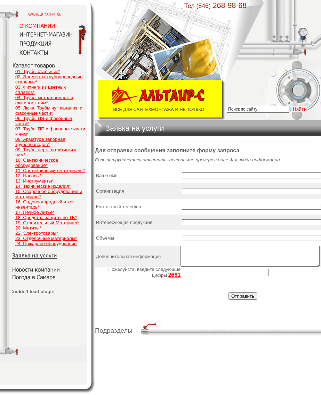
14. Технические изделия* (43, 186)
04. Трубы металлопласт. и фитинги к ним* (44, 100)
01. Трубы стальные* (37, 71)
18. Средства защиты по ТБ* (46, 217)
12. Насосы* (28, 175)
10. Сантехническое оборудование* (36, 163)
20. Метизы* (28, 228)
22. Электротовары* (36, 233)
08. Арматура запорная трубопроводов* (40, 142)
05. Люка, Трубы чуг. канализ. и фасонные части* (48, 110)
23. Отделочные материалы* (46, 238)
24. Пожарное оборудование (46, 243)
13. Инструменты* (34, 181)
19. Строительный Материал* (47, 222)
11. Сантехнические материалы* (50, 170)
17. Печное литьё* (34, 212)
